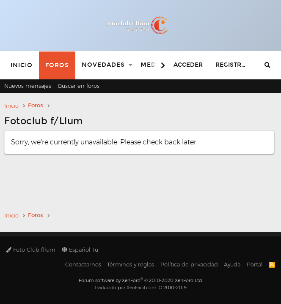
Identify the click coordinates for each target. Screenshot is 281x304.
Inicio (22, 65)
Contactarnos (83, 264)
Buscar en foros (78, 85)
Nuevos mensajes (27, 85)
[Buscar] (267, 65)
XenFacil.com (142, 287)
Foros (57, 65)
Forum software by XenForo (141, 280)
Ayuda (232, 264)
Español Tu (80, 249)
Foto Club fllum (30, 249)
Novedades (103, 64)
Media (151, 64)
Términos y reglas (130, 264)
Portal (255, 264)
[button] (130, 65)
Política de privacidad (189, 264)
